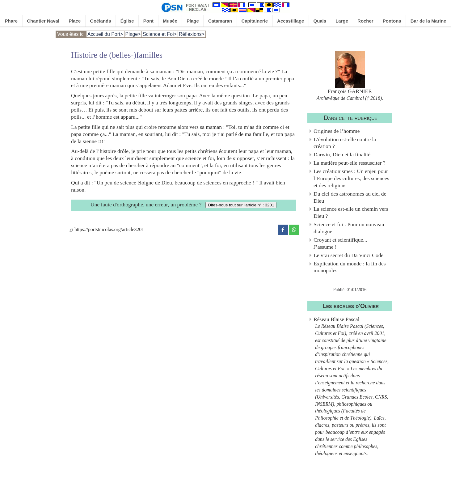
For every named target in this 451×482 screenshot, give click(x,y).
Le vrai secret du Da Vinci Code (348, 255)
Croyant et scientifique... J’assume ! (340, 243)
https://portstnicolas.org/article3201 (107, 229)
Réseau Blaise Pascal (337, 319)
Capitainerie (254, 20)
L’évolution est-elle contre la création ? (345, 143)
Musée (170, 20)
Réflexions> (191, 34)
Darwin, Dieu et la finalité (342, 154)
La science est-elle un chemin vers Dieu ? (351, 212)
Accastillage (290, 20)
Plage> (133, 34)
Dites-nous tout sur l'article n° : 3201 (241, 205)
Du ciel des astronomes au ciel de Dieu (350, 197)
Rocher (365, 20)
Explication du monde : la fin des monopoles (350, 267)
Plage (193, 20)
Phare (11, 20)
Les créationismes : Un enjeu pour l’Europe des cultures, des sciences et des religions (351, 178)
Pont (148, 20)
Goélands (100, 20)
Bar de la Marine (428, 20)
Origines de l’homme (337, 131)
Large (341, 20)
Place (75, 20)
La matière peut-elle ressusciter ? (350, 163)
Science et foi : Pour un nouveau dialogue (349, 228)
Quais (320, 20)
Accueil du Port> (105, 34)
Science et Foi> (160, 34)
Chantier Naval (43, 20)
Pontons (392, 20)
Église (127, 20)
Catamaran (220, 20)
